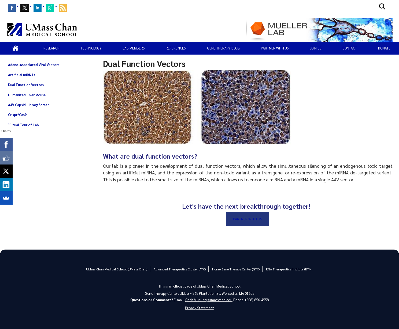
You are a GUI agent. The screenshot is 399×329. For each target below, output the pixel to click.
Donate (384, 48)
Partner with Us (247, 218)
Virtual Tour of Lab (23, 125)
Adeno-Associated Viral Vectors (33, 65)
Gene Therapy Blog (223, 48)
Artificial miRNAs (21, 75)
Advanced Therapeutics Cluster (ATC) (180, 269)
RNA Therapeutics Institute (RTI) (288, 269)
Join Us (315, 48)
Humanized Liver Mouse (27, 95)
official (178, 286)
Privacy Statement (199, 307)
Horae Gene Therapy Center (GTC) (236, 269)
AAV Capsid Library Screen (28, 105)
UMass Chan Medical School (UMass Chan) (116, 269)
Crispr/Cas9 (17, 115)
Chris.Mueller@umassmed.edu (208, 299)
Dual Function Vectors (26, 85)
